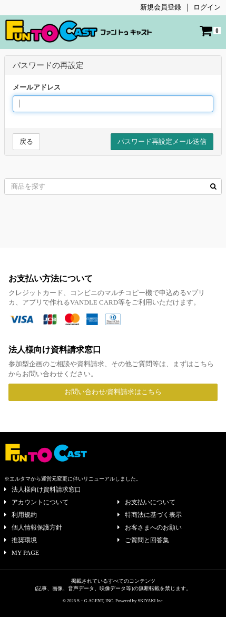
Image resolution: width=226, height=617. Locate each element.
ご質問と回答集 (143, 540)
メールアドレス (37, 87)
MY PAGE (21, 552)
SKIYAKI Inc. (150, 600)
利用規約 (20, 514)
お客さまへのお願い (149, 527)
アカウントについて (36, 502)
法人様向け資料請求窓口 (42, 489)
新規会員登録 (160, 7)
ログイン (207, 7)
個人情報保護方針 (33, 527)
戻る (26, 141)
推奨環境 (20, 540)
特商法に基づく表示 (149, 514)
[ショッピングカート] (210, 30)
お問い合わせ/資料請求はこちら (113, 392)
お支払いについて (146, 502)
